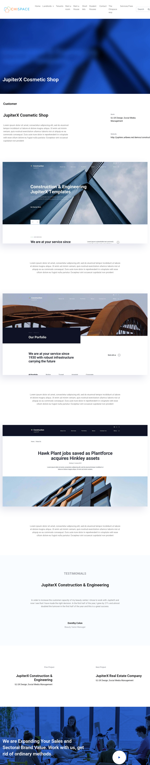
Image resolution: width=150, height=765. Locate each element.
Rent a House (76, 7)
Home (37, 6)
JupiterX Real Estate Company (119, 676)
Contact (103, 6)
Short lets (84, 7)
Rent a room (68, 7)
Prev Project (49, 667)
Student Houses (92, 7)
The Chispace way (113, 9)
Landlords (48, 6)
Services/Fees (126, 6)
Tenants (59, 6)
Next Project (101, 667)
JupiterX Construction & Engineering (34, 678)
